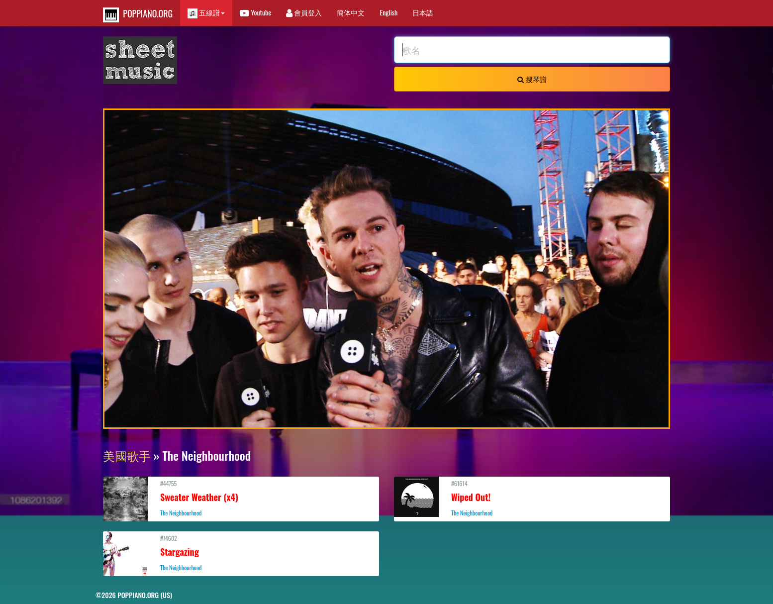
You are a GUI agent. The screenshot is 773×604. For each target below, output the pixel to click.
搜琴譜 (531, 79)
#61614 (532, 498)
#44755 (241, 498)
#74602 (241, 553)
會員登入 (304, 12)
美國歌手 (127, 455)
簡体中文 (351, 12)
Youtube (255, 12)
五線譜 (206, 12)
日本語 (422, 12)
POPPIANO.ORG (138, 14)
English (388, 12)
